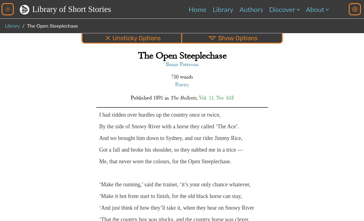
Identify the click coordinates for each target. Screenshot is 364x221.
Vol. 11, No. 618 (216, 98)
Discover (282, 9)
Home (198, 9)
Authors (251, 9)
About (315, 9)
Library (223, 9)
